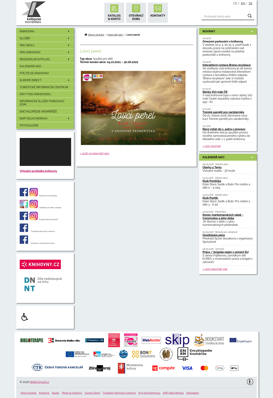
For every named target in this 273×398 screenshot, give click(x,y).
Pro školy (45, 45)
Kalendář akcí (30, 66)
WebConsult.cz (39, 382)
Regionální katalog (45, 59)
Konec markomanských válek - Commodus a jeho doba (223, 216)
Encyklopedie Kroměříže (38, 111)
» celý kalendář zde (215, 269)
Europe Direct (45, 80)
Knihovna (45, 31)
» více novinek (212, 146)
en (243, 3)
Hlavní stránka (96, 34)
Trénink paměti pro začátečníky (223, 112)
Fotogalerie (29, 125)
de (250, 3)
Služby (45, 38)
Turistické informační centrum (44, 87)
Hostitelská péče (214, 235)
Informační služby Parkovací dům (42, 103)
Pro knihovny (45, 52)
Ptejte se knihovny (34, 73)
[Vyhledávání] (228, 16)
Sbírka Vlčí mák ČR (215, 92)
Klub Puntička (212, 181)
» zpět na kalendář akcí (94, 153)
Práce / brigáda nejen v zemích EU (226, 252)
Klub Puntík (210, 198)
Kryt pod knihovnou (35, 94)
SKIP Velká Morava (45, 118)
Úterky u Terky (212, 167)
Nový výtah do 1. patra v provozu (224, 129)
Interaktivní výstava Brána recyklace (227, 65)
